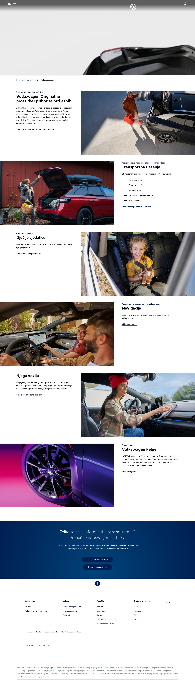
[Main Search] (185, 3)
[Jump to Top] (97, 583)
